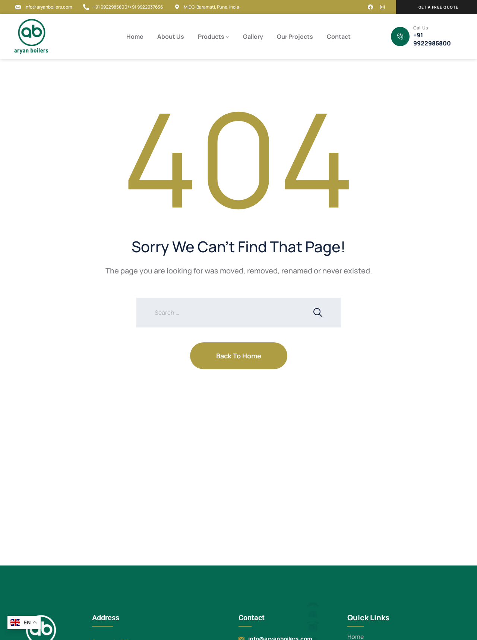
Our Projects (295, 36)
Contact (339, 36)
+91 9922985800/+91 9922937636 (128, 7)
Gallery (253, 36)
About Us (170, 36)
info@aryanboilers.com (48, 7)
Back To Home (238, 355)
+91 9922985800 (432, 39)
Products (211, 36)
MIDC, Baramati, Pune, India (211, 7)
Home (134, 36)
